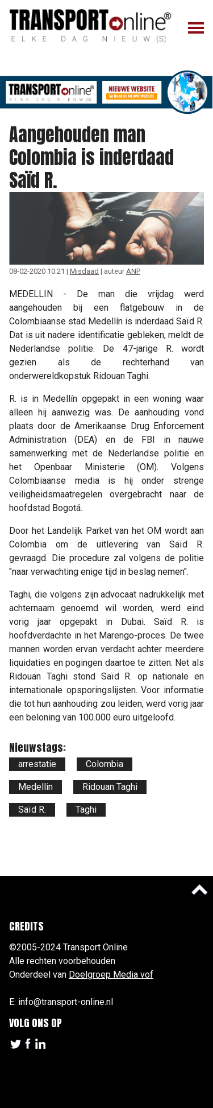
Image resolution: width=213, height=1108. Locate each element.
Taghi (86, 809)
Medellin (35, 786)
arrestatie (37, 764)
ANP (133, 271)
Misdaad (84, 271)
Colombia (104, 764)
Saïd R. (32, 809)
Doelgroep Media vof (111, 974)
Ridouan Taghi (109, 786)
